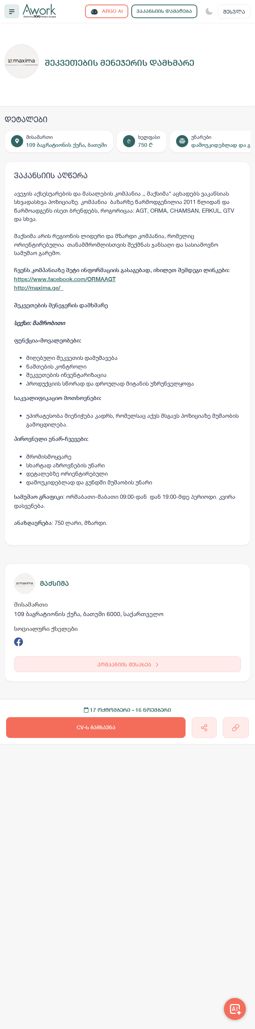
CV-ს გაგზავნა (96, 727)
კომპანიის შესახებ (127, 664)
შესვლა (234, 11)
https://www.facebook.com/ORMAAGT (65, 279)
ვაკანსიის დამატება (164, 11)
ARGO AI (106, 11)
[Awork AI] (235, 1009)
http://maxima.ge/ (38, 288)
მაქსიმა (54, 583)
